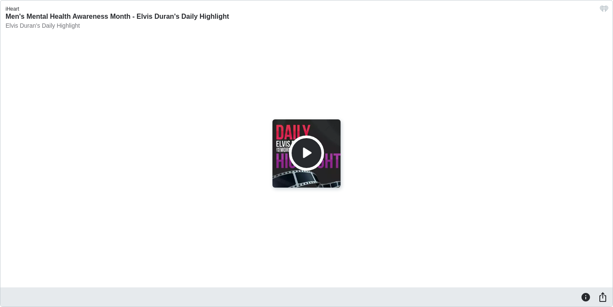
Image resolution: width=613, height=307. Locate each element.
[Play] (306, 153)
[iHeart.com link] (604, 11)
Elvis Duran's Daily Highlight (43, 25)
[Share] (602, 296)
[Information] (585, 296)
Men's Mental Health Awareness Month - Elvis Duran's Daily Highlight (117, 16)
